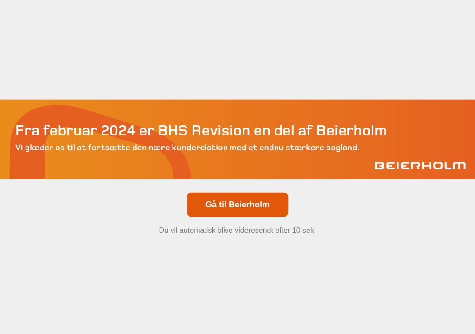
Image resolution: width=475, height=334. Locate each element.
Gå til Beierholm (237, 204)
